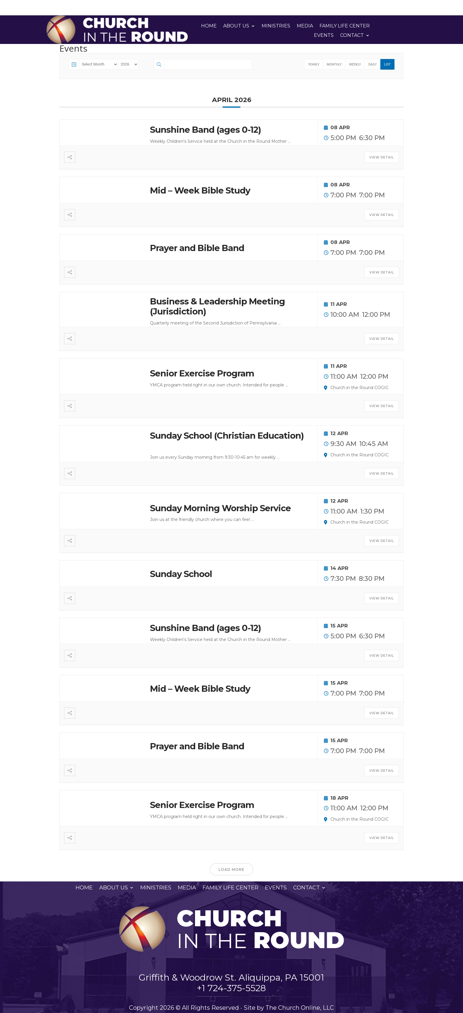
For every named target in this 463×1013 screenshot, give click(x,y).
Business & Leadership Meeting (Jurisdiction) (217, 306)
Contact (352, 35)
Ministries (276, 26)
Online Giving (396, 29)
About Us (236, 26)
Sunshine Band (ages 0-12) (205, 129)
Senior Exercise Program (202, 373)
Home (209, 26)
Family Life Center (344, 26)
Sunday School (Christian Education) (227, 435)
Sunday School (181, 574)
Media (305, 26)
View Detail (381, 157)
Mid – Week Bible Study (200, 190)
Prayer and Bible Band (197, 248)
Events (324, 35)
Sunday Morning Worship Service (220, 508)
